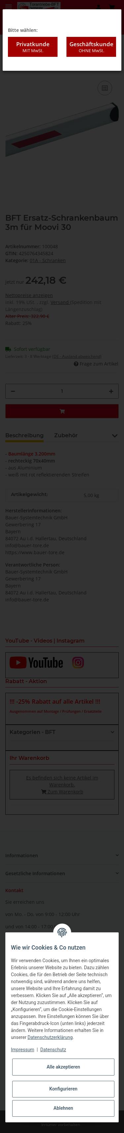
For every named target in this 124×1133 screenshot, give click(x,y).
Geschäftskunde (91, 46)
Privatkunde (33, 46)
